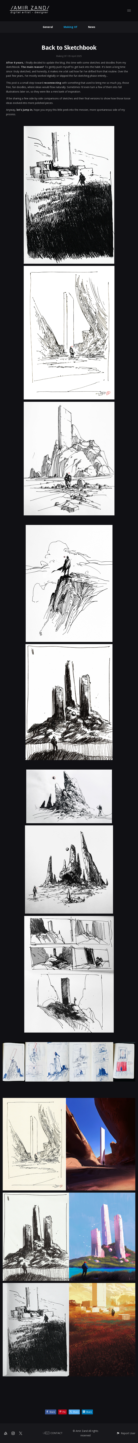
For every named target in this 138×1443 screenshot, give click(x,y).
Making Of (70, 27)
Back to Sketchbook (69, 47)
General (48, 27)
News (91, 27)
